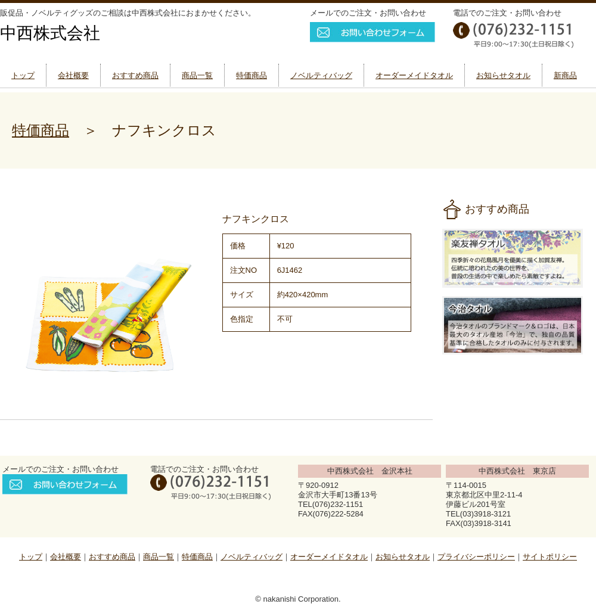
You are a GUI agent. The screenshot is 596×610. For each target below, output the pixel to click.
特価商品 (251, 75)
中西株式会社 (50, 33)
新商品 (565, 75)
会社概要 (73, 75)
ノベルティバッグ (321, 75)
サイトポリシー (550, 556)
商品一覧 (197, 75)
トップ (23, 75)
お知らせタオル (503, 75)
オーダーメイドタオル (414, 75)
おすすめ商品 (135, 75)
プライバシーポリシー (476, 556)
